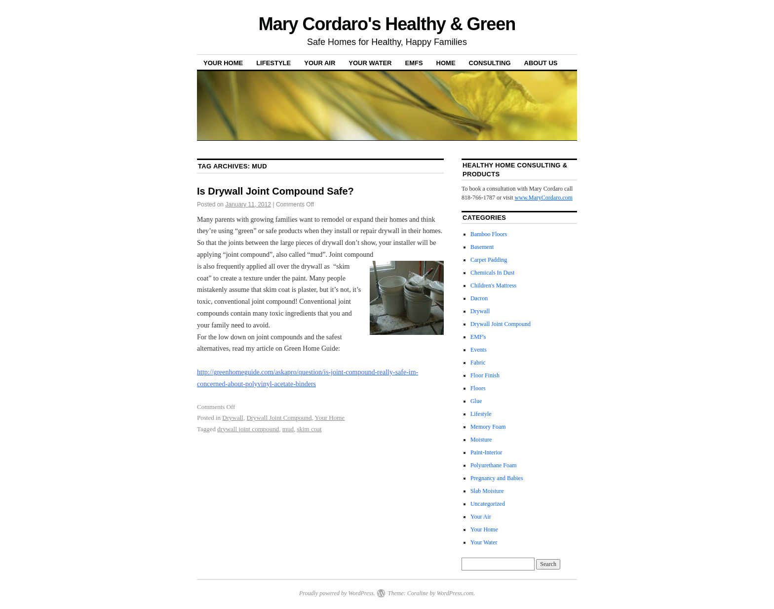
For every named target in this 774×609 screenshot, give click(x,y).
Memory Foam (488, 426)
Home (446, 63)
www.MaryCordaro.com (544, 197)
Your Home (223, 63)
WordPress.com (455, 593)
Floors (478, 388)
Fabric (478, 362)
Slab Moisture (487, 490)
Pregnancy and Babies (496, 478)
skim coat (309, 429)
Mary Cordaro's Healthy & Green (387, 24)
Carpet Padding (488, 259)
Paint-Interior (486, 452)
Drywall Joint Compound (278, 417)
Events (478, 349)
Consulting (490, 63)
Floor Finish (485, 375)
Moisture (481, 439)
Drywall (232, 417)
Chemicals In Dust (492, 272)
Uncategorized (487, 503)
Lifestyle (273, 63)
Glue (476, 401)
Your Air (319, 63)
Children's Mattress (493, 285)
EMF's (478, 336)
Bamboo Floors (488, 234)
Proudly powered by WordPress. (337, 593)
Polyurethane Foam (493, 465)
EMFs (414, 63)
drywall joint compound (248, 429)
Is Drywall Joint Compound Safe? (275, 191)
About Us (541, 63)
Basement (482, 247)
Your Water (369, 63)
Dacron (479, 298)
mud (288, 429)
